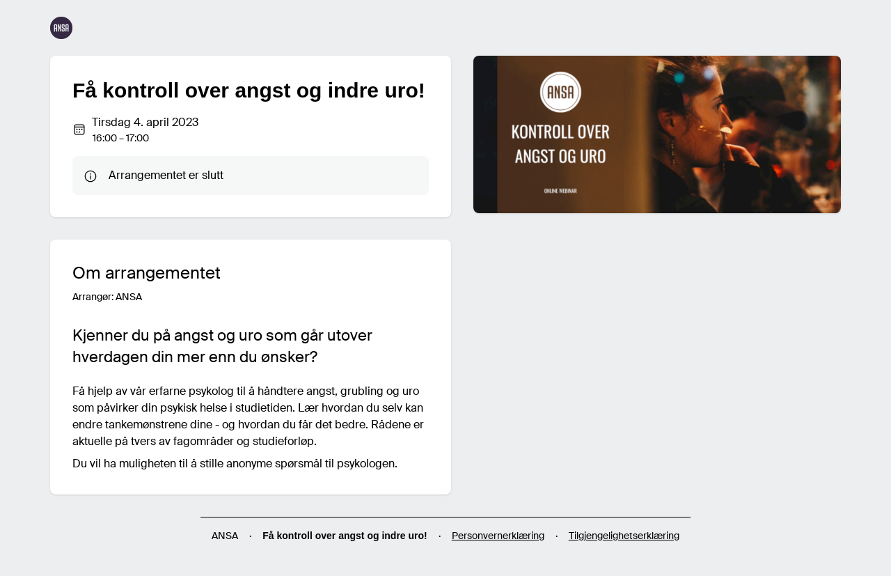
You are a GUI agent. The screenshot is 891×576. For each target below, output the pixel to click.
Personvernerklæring (498, 535)
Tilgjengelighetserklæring (624, 535)
